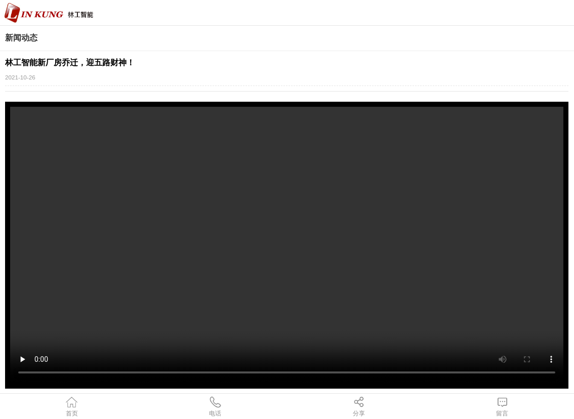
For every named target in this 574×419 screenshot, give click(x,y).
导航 (561, 13)
